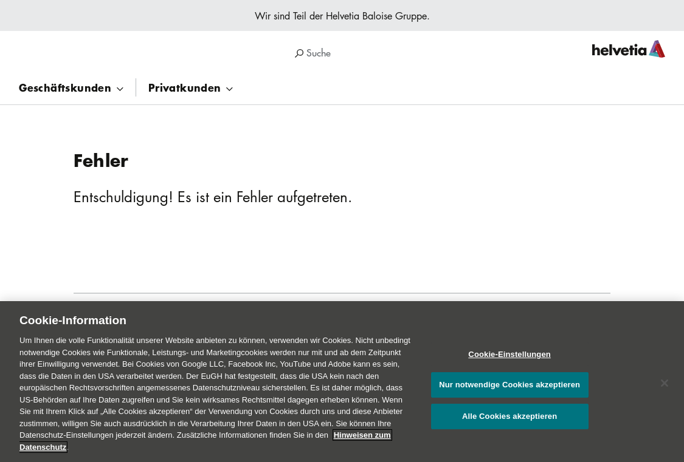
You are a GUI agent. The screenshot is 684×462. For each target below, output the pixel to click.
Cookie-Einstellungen (509, 358)
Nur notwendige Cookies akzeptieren (509, 389)
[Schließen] (664, 387)
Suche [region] (313, 52)
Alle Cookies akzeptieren (509, 420)
